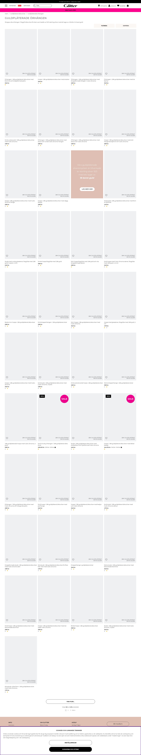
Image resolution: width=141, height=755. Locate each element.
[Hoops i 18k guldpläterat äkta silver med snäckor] (54, 57)
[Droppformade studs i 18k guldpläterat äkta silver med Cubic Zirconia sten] (21, 543)
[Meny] (6, 5)
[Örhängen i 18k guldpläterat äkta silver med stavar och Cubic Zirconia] (87, 118)
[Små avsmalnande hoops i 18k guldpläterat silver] (87, 361)
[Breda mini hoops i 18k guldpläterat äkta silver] (21, 300)
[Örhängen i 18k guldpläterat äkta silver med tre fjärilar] (120, 57)
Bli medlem (117, 724)
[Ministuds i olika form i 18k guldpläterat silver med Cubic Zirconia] (21, 664)
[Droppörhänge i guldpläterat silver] (87, 543)
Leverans (11, 725)
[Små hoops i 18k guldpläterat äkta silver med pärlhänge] (54, 482)
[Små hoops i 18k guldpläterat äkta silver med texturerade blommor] (21, 604)
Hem (6, 13)
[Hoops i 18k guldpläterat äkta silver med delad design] (120, 421)
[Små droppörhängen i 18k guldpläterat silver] (54, 300)
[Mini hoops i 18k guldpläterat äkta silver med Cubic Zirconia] (87, 300)
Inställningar (70, 743)
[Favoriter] (122, 6)
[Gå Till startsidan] (70, 5)
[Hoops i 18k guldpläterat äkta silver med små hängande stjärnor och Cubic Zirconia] (120, 118)
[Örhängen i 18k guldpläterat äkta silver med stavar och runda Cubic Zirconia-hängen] (54, 118)
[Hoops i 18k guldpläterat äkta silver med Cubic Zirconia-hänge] (21, 178)
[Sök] (42, 5)
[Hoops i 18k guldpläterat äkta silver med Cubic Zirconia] (21, 361)
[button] (112, 6)
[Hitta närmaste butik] (102, 6)
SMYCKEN (27, 5)
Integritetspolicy (10, 737)
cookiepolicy (26, 737)
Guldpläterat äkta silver (17, 13)
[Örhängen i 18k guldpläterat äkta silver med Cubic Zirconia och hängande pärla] (21, 482)
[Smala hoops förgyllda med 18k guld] (54, 239)
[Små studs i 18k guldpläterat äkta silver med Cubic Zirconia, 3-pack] (54, 361)
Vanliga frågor (76, 725)
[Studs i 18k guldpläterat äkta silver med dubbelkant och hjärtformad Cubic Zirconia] (87, 421)
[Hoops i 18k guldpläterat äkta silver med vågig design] (54, 178)
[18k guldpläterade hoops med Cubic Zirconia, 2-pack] (21, 421)
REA (19, 5)
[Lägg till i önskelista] (7, 74)
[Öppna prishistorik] (55, 447)
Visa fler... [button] (70, 701)
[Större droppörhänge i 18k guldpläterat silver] (120, 361)
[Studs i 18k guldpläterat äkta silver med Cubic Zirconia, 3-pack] (120, 604)
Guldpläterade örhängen (36, 13)
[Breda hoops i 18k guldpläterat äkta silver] (87, 604)
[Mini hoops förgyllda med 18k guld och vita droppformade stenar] (87, 239)
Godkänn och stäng (70, 749)
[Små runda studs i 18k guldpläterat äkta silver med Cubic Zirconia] (21, 118)
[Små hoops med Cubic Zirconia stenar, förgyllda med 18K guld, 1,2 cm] (120, 239)
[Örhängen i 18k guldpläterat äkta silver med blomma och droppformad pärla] (21, 57)
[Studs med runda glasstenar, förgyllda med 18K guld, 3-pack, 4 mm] (21, 239)
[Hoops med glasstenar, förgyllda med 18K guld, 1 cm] (120, 300)
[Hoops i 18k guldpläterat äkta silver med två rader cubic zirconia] (54, 604)
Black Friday (44, 725)
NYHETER (12, 5)
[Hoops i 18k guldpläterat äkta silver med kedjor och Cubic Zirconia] (87, 482)
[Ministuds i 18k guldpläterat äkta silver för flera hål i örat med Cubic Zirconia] (54, 543)
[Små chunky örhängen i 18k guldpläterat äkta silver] (54, 421)
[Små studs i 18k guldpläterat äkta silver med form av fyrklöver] (120, 178)
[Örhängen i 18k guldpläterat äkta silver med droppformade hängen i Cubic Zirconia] (87, 57)
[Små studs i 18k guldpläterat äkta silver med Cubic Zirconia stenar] (120, 482)
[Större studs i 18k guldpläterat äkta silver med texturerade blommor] (120, 543)
